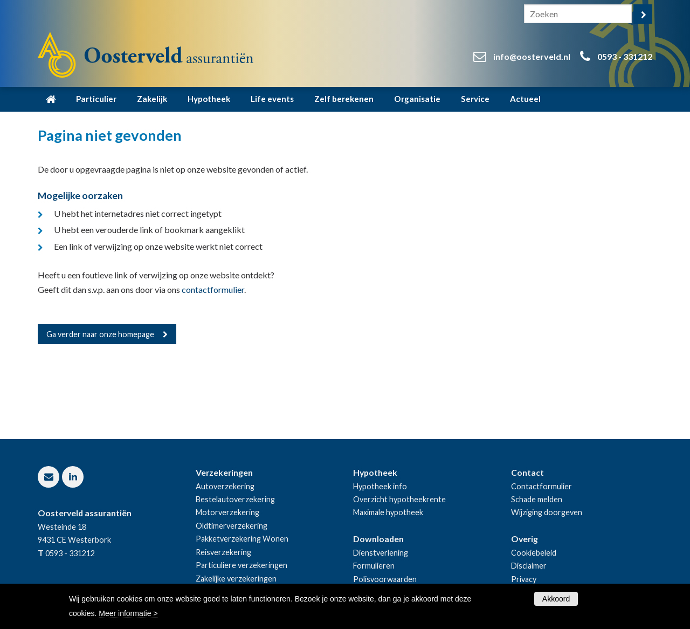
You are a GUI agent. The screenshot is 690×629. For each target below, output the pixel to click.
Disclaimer (529, 565)
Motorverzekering (227, 512)
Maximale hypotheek (388, 512)
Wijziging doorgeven (546, 512)
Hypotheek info (380, 486)
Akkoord (556, 598)
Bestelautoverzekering (235, 499)
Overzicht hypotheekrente (399, 499)
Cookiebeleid (533, 552)
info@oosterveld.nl (531, 56)
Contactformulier (541, 486)
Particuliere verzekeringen (241, 565)
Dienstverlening (380, 552)
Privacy (523, 579)
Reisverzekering (223, 552)
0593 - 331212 (624, 56)
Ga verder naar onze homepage (100, 334)
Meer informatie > (128, 613)
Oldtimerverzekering (231, 525)
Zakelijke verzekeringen (236, 578)
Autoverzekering (225, 486)
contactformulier (213, 289)
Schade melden (536, 499)
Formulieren (374, 565)
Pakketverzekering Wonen (242, 538)
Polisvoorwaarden (385, 579)
